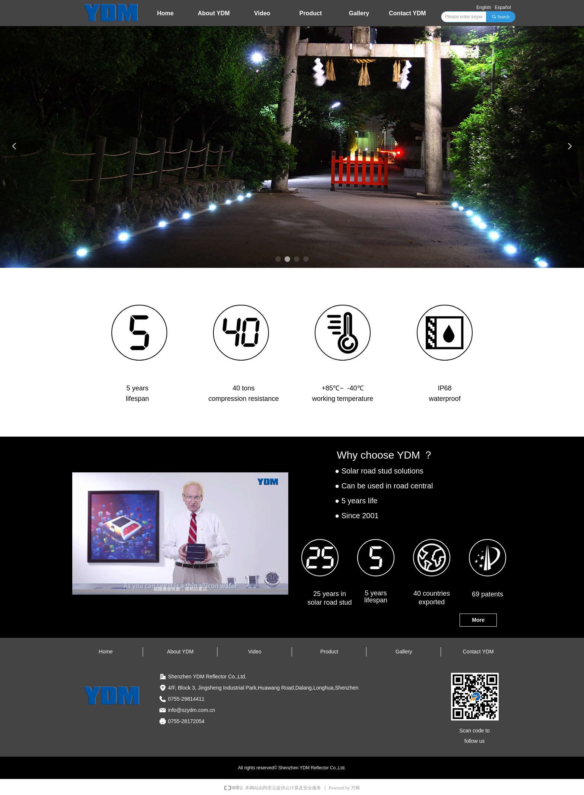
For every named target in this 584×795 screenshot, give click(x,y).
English (483, 7)
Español (503, 7)
